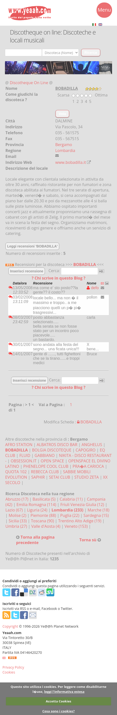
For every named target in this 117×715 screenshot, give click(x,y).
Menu (104, 10)
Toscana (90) (43, 521)
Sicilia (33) (18, 521)
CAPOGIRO (86, 450)
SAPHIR (38, 477)
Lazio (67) (14, 510)
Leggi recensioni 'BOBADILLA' (32, 246)
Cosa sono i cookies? (58, 711)
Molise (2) (18, 515)
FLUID (25, 455)
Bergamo (63, 144)
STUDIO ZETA (86, 477)
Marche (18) (98, 510)
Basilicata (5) (45, 499)
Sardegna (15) (96, 515)
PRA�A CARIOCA (88, 466)
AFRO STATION (18, 444)
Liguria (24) (37, 510)
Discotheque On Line (29, 82)
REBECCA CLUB (45, 471)
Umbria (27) (16, 526)
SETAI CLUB (59, 477)
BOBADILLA (84, 264)
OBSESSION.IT (23, 461)
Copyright (10, 626)
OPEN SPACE (52, 461)
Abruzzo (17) (17, 499)
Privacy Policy (13, 667)
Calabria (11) (72, 499)
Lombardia (65, 150)
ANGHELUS (91, 444)
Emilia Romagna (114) (37, 504)
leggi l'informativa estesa (64, 691)
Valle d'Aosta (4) (46, 526)
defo (93, 288)
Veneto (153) (77, 526)
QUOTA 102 (16, 471)
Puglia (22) (70, 515)
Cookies (8, 672)
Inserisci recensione (26, 271)
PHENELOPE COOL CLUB (45, 466)
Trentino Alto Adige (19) (80, 521)
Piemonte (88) (44, 515)
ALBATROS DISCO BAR (57, 444)
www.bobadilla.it (70, 162)
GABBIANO (45, 455)
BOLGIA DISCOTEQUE (52, 450)
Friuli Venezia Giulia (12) (82, 504)
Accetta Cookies (58, 701)
